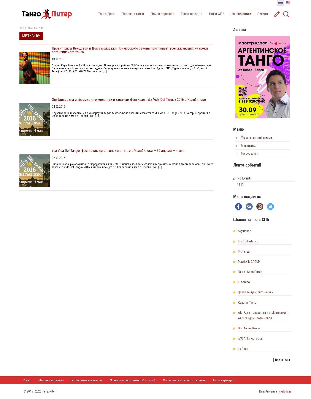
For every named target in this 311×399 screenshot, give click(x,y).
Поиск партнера (162, 14)
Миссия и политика (51, 380)
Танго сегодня (191, 14)
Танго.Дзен (106, 14)
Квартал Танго (247, 302)
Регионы (263, 14)
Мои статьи (248, 146)
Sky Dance (244, 231)
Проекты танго (133, 14)
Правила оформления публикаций (132, 380)
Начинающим (241, 14)
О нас (26, 380)
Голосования (249, 153)
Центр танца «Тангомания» (255, 292)
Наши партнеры (223, 380)
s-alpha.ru (285, 391)
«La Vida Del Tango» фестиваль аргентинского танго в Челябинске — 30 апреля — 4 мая (118, 150)
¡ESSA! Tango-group (250, 338)
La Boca (243, 349)
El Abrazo (244, 282)
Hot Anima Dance (249, 328)
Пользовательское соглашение (184, 380)
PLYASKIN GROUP (249, 262)
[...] (104, 71)
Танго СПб (216, 14)
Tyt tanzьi (244, 251)
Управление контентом (86, 380)
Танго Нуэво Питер (250, 272)
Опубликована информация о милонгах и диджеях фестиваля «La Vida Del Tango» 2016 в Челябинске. (129, 99)
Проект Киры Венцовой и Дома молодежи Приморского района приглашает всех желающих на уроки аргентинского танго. (130, 50)
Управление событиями (256, 138)
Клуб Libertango (248, 241)
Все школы (282, 360)
